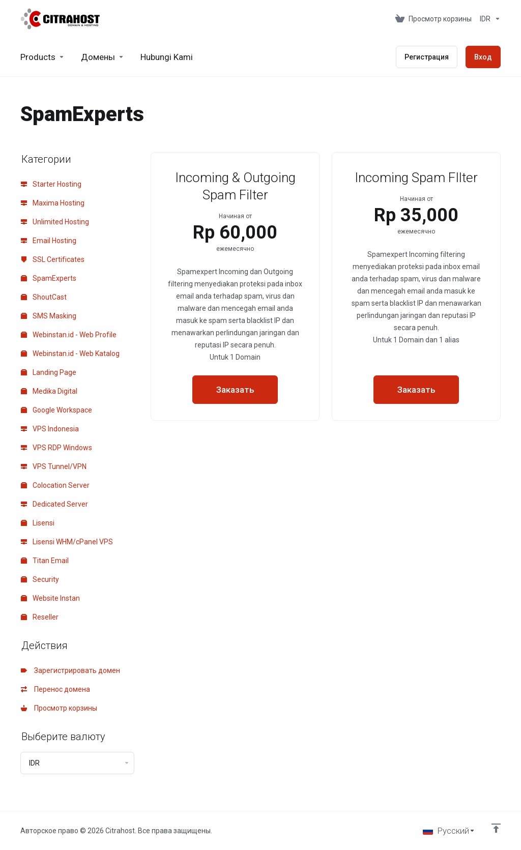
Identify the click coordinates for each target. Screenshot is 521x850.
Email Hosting (48, 241)
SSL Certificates (52, 259)
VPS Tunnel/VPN (53, 466)
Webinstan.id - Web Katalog (70, 353)
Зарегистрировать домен (70, 670)
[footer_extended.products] (42, 57)
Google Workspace (56, 410)
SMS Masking (48, 316)
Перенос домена (55, 689)
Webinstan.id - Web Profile (69, 335)
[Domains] (102, 57)
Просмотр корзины (59, 708)
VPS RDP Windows (56, 448)
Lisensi (37, 523)
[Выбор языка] (449, 830)
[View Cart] (433, 19)
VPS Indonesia (50, 429)
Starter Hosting (51, 184)
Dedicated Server (54, 504)
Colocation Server (55, 485)
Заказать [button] (235, 390)
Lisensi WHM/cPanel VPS (67, 542)
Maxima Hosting (52, 203)
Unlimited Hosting (55, 222)
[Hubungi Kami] (166, 57)
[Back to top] (496, 828)
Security (40, 579)
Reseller (40, 617)
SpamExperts (48, 278)
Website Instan (50, 598)
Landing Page (48, 372)
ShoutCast (44, 297)
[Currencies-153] (488, 19)
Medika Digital (49, 391)
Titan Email (45, 560)
